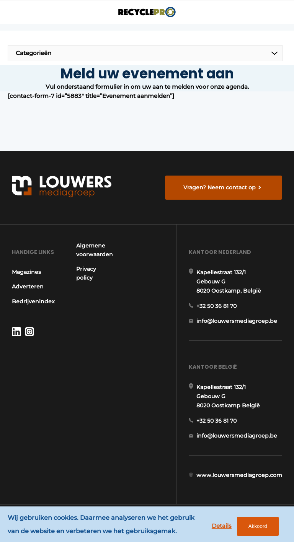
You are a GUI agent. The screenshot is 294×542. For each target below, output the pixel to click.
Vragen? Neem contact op (219, 187)
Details (222, 525)
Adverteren (28, 286)
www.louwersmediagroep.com (239, 475)
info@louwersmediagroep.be (236, 320)
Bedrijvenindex (33, 301)
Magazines (26, 272)
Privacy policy (86, 273)
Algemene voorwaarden (94, 249)
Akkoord (257, 526)
